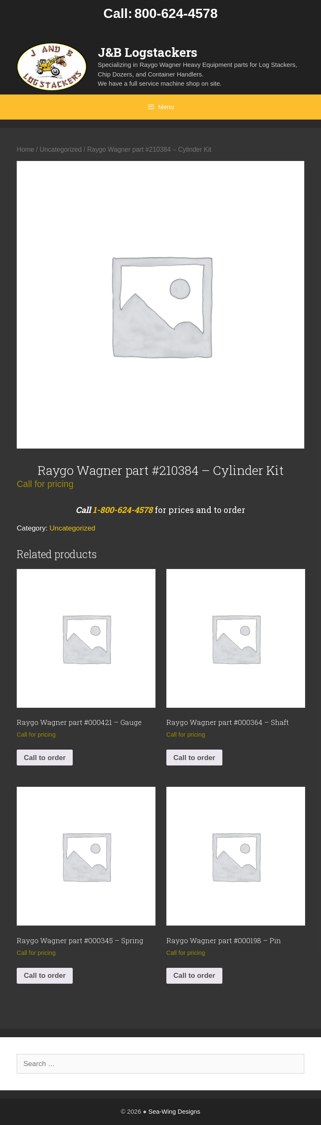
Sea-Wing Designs (174, 1111)
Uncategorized (61, 149)
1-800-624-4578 (123, 509)
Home (25, 149)
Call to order (45, 758)
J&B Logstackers (147, 52)
